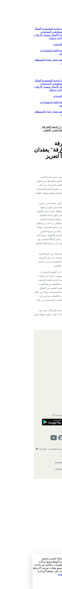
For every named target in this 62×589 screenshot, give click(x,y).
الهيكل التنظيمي (46, 456)
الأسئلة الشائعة (47, 469)
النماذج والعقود (33, 59)
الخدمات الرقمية (44, 44)
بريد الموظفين (47, 463)
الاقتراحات (42, 53)
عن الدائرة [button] (48, 25)
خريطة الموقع (47, 449)
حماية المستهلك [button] (45, 56)
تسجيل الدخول (52, 123)
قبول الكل (56, 584)
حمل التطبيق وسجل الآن (31, 523)
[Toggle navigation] (59, 17)
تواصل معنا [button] (47, 47)
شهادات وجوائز (24, 38)
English (57, 120)
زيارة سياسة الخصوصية (38, 574)
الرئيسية (50, 22)
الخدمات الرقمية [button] (45, 41)
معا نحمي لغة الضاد (30, 50)
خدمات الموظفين (45, 508)
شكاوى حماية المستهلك (41, 62)
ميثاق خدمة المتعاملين (31, 31)
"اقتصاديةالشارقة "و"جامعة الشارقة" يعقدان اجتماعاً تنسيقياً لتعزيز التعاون (29, 129)
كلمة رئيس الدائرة (44, 28)
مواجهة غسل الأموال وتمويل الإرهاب (21, 34)
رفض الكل (56, 587)
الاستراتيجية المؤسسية (21, 28)
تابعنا (31, 540)
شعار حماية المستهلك (13, 59)
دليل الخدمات (28, 44)
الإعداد (58, 580)
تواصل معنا (47, 50)
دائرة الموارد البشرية (44, 501)
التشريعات (48, 59)
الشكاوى (31, 53)
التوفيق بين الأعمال (43, 38)
